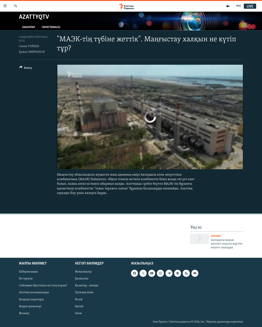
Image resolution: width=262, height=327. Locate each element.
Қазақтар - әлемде (86, 285)
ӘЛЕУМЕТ (216, 236)
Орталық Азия (84, 292)
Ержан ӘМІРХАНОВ (32, 52)
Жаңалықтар (83, 271)
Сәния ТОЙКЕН (29, 46)
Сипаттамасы (51, 27)
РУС (238, 6)
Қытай (79, 306)
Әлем (78, 313)
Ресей (78, 299)
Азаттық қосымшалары (34, 292)
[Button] (25, 68)
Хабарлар (28, 27)
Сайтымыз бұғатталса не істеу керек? (43, 285)
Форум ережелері (30, 306)
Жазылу (24, 313)
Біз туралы (26, 278)
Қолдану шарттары (31, 299)
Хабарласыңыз (28, 271)
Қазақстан (81, 278)
